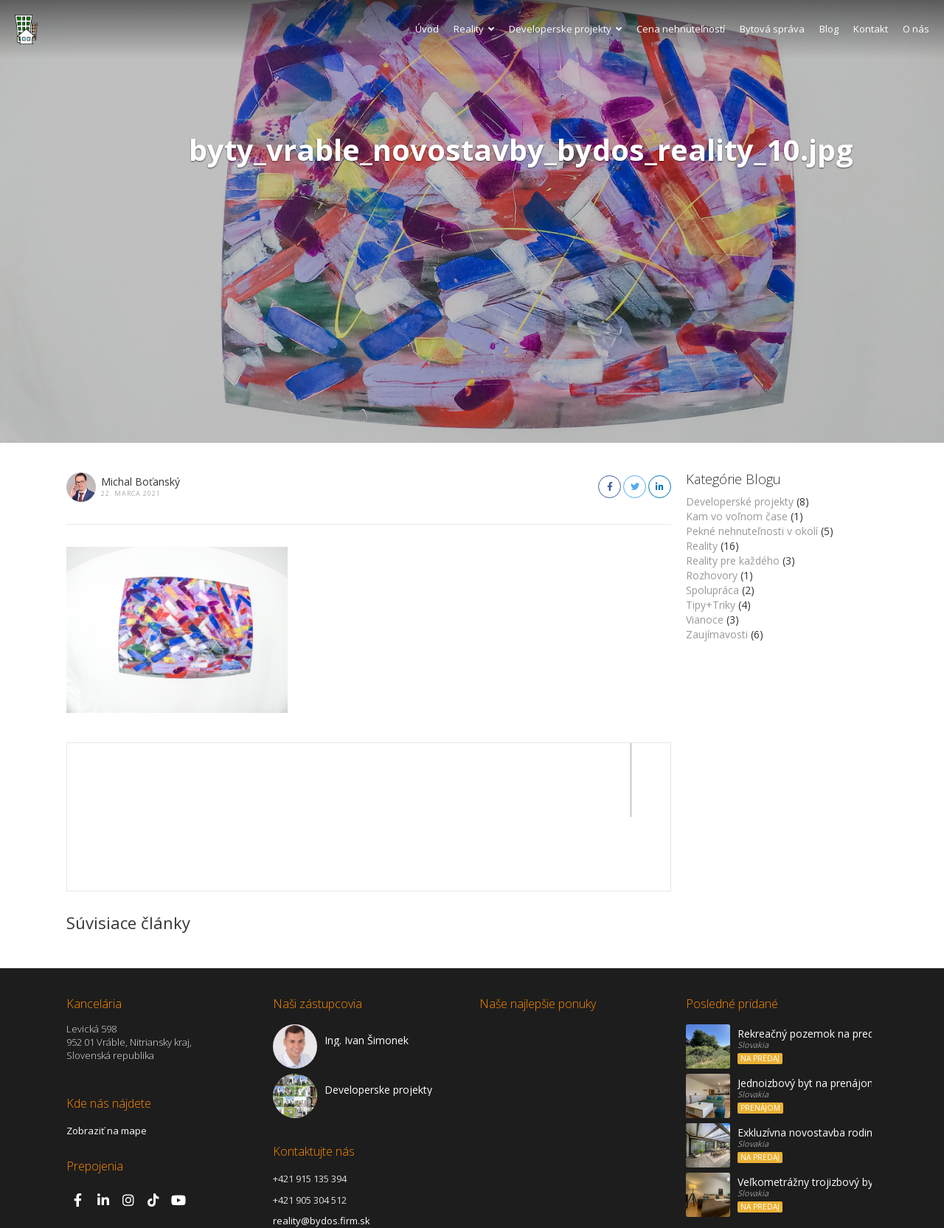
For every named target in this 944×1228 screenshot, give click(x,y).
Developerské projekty (740, 501)
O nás (916, 28)
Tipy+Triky (710, 605)
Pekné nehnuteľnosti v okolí (752, 531)
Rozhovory (712, 575)
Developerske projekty (565, 28)
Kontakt (870, 28)
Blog (829, 28)
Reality (474, 28)
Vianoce (704, 620)
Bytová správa (772, 28)
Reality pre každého (733, 560)
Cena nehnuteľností (680, 28)
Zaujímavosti (717, 634)
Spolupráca (712, 590)
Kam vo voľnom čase (737, 516)
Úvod (427, 28)
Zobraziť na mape (106, 1056)
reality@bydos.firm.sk (321, 1146)
